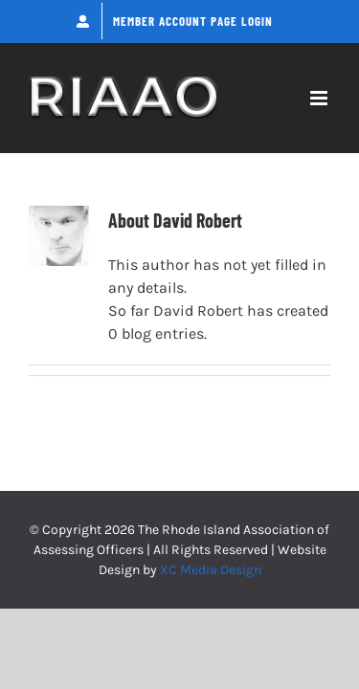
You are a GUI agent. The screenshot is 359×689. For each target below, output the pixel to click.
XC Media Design (210, 570)
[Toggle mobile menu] (320, 98)
